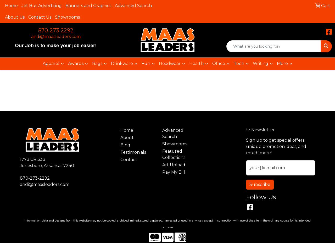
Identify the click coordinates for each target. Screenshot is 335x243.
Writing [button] (260, 63)
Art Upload (173, 164)
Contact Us (39, 17)
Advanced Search (133, 5)
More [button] (282, 63)
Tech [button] (239, 63)
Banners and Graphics (88, 5)
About (127, 137)
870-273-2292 (55, 30)
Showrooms (67, 17)
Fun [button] (146, 63)
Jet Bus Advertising (41, 5)
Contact (128, 159)
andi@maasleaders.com (56, 36)
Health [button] (196, 63)
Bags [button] (97, 63)
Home (11, 5)
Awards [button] (75, 63)
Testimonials (133, 152)
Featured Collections (173, 154)
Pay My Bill (173, 172)
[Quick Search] (273, 46)
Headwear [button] (170, 63)
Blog (125, 144)
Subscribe (259, 184)
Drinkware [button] (122, 63)
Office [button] (218, 63)
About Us (15, 17)
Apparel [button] (51, 63)
